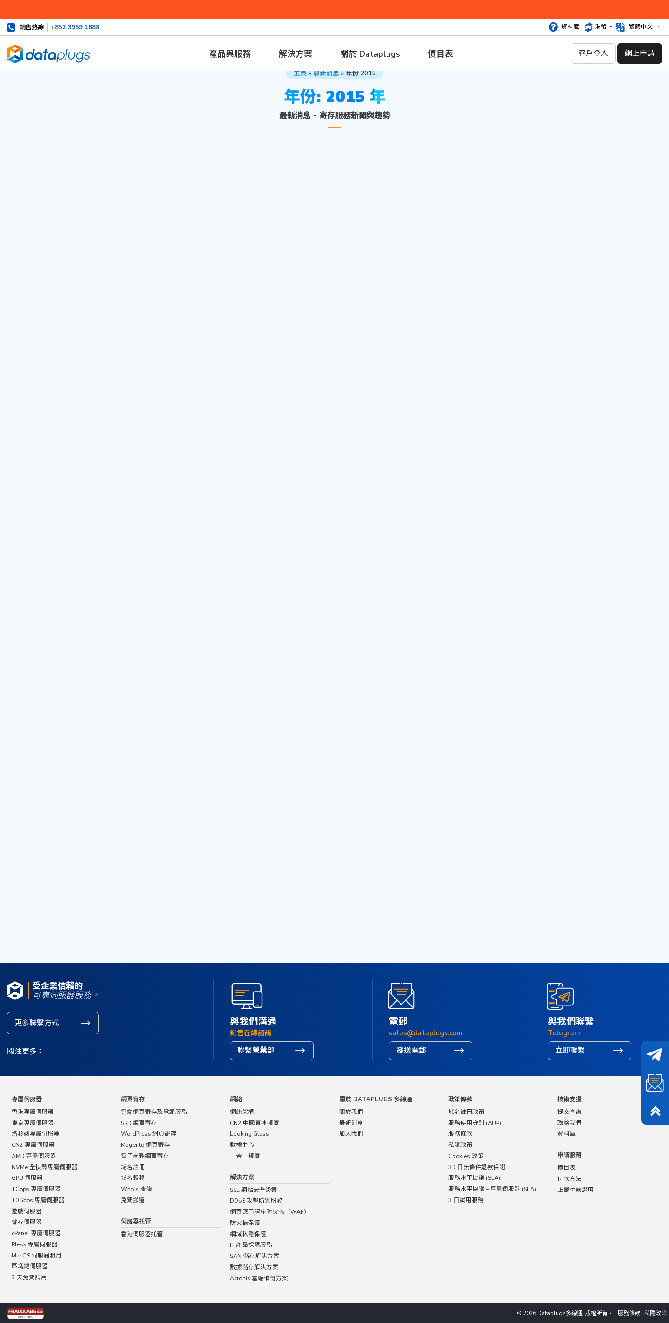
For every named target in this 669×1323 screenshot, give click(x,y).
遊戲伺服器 (27, 1211)
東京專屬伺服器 (33, 1123)
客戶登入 (593, 53)
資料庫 (570, 27)
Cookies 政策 (466, 1156)
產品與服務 (230, 54)
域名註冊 (133, 1167)
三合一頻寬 (245, 1156)
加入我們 (351, 1134)
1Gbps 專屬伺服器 (36, 1189)
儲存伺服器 (27, 1222)
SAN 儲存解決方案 (254, 1256)
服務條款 (460, 1134)
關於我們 (351, 1112)
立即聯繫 (570, 1050)
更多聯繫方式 (36, 1023)
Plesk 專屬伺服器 (35, 1244)
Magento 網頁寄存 (145, 1145)
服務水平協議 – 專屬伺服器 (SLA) (492, 1189)
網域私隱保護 (248, 1234)
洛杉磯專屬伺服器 (36, 1134)
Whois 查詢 (136, 1189)
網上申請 (640, 53)
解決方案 (295, 54)
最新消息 (326, 73)
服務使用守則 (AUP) (474, 1123)
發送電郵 (411, 1050)
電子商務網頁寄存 (145, 1156)
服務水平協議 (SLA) (474, 1178)
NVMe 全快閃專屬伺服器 (45, 1167)
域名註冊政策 (466, 1112)
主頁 (300, 73)
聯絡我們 (570, 1123)
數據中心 (242, 1145)
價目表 (440, 54)
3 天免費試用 (29, 1277)
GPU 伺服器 (27, 1178)
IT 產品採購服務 (251, 1245)
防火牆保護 (245, 1223)
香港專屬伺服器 (33, 1112)
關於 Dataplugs (370, 54)
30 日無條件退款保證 (476, 1167)
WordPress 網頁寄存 (149, 1134)
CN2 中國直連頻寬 (254, 1123)
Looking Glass (249, 1134)
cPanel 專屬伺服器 (36, 1233)
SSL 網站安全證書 (253, 1190)
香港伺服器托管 (142, 1234)
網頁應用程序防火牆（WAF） (270, 1212)
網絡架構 (242, 1112)
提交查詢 (570, 1112)
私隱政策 (460, 1145)
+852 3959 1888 (75, 27)
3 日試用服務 (466, 1200)
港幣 (601, 27)
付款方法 (570, 1179)
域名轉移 (133, 1178)
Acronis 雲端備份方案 (259, 1278)
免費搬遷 (133, 1200)
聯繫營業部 (256, 1050)
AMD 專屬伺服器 (34, 1156)
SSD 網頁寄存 (139, 1123)
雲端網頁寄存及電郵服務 (154, 1112)
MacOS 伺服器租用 (37, 1255)
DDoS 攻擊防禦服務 (256, 1200)
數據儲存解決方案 (254, 1267)
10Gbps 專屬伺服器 (38, 1200)
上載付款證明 (576, 1190)
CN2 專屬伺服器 (33, 1145)
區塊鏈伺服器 (30, 1266)
